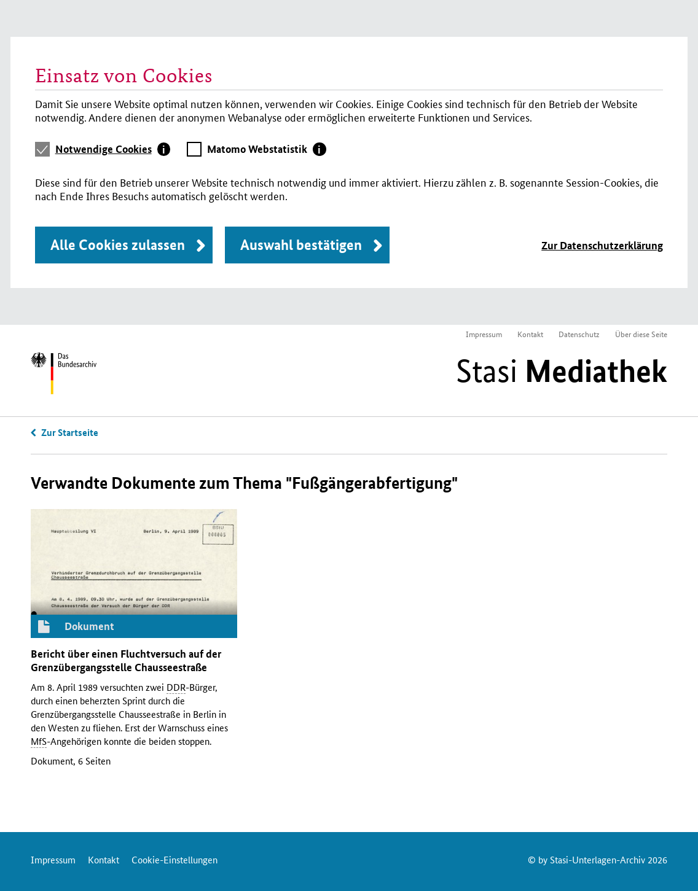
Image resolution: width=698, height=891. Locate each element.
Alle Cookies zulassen (117, 245)
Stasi (561, 370)
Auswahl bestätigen (301, 245)
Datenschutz (579, 334)
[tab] (113, 149)
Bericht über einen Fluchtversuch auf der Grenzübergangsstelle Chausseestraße (126, 660)
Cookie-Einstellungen (174, 859)
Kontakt (530, 334)
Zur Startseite (69, 432)
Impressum (484, 334)
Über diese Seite (641, 334)
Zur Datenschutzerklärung (602, 245)
